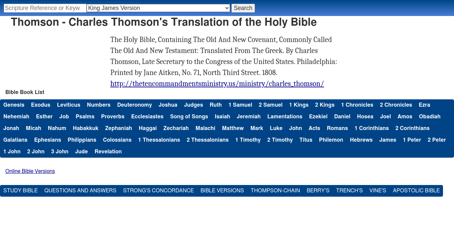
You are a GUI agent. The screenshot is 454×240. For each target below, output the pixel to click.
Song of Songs (189, 116)
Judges (193, 105)
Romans (337, 128)
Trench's (349, 190)
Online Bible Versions (30, 171)
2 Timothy (280, 140)
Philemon (331, 140)
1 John (12, 151)
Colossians (117, 140)
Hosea (365, 116)
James (387, 140)
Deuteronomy (134, 105)
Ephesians (47, 140)
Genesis (13, 105)
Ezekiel (318, 116)
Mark (256, 128)
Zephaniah (118, 128)
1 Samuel (240, 105)
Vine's (377, 190)
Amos (405, 116)
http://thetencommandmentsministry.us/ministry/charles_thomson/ (217, 83)
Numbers (99, 105)
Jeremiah (249, 116)
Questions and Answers (80, 190)
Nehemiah (16, 116)
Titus (305, 140)
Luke (276, 128)
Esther (44, 116)
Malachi (205, 128)
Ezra (424, 105)
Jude (81, 151)
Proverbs (112, 116)
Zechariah (176, 128)
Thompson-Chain (275, 190)
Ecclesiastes (147, 116)
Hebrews (361, 140)
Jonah (11, 128)
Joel (385, 116)
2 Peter (437, 140)
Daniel (342, 116)
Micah (33, 128)
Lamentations (284, 116)
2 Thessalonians (208, 140)
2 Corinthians (412, 128)
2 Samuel (271, 105)
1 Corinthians (372, 128)
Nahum (57, 128)
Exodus (40, 105)
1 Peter (412, 140)
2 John (36, 151)
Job (64, 116)
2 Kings (325, 105)
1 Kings (299, 105)
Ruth (216, 105)
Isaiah (222, 116)
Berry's (318, 190)
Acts (314, 128)
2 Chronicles (396, 105)
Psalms (85, 116)
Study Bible (20, 190)
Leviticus (68, 105)
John (295, 128)
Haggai (148, 128)
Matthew (233, 128)
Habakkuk (85, 128)
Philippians (82, 140)
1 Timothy (248, 140)
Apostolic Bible (416, 190)
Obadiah (430, 116)
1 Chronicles (357, 105)
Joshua (168, 105)
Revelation (108, 151)
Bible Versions (222, 190)
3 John (60, 151)
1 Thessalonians (159, 140)
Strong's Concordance (158, 190)
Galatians (15, 140)
